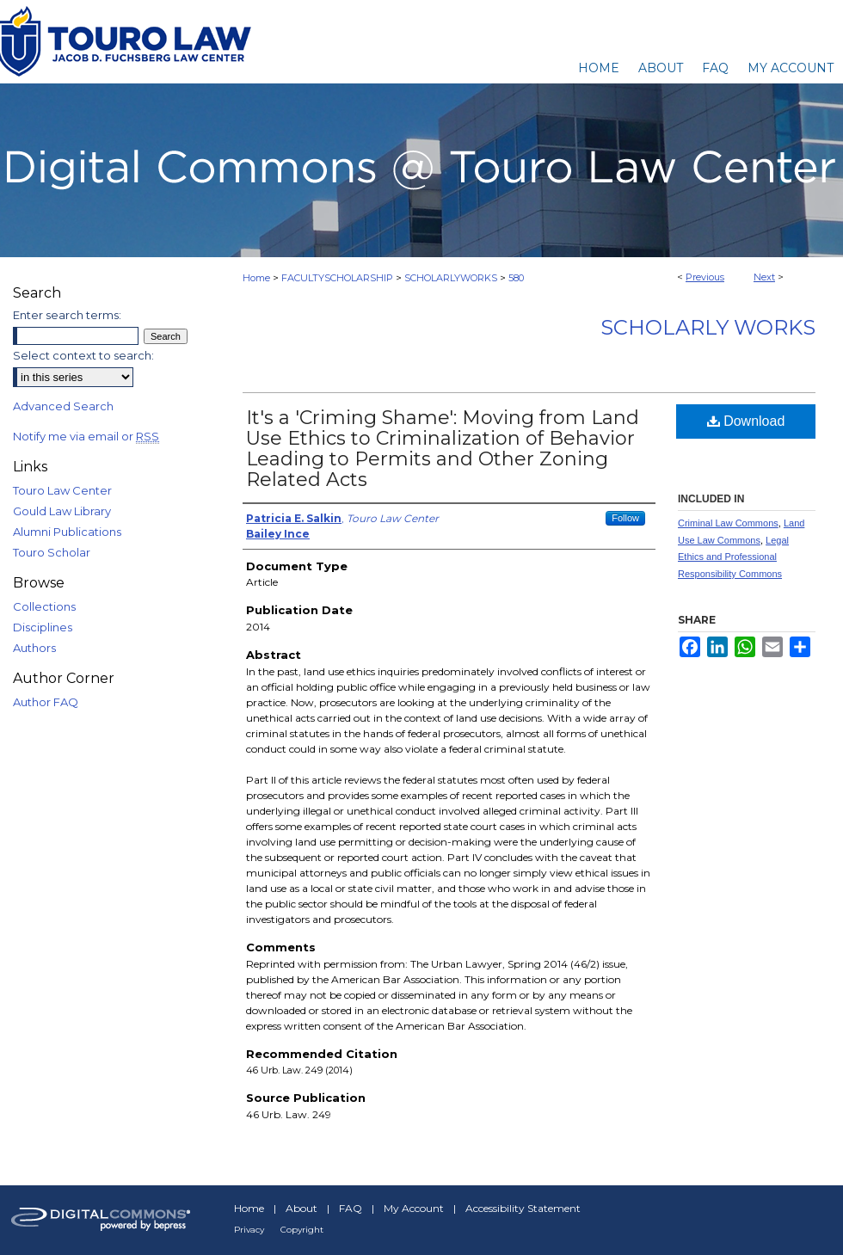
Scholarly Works (707, 327)
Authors (34, 648)
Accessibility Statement (523, 1208)
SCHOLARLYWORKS (450, 278)
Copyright (301, 1229)
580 (516, 278)
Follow (625, 518)
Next (764, 277)
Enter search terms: (67, 315)
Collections (44, 606)
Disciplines (42, 627)
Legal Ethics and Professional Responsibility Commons (733, 557)
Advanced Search (63, 406)
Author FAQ (45, 702)
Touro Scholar (51, 552)
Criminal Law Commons (728, 523)
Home (256, 278)
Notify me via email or (86, 436)
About (301, 1208)
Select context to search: (83, 355)
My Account (414, 1208)
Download (746, 421)
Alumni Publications (67, 531)
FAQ (350, 1208)
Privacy (249, 1229)
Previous (705, 277)
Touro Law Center (62, 490)
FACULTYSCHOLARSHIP (337, 278)
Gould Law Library (62, 511)
